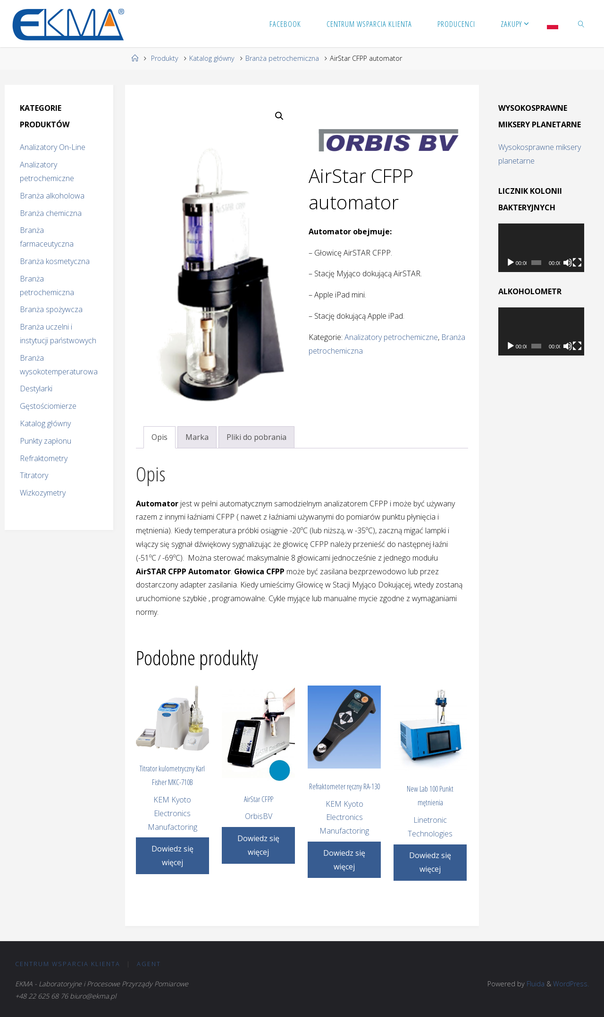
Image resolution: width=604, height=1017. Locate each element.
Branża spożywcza (51, 309)
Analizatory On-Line (52, 147)
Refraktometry (43, 458)
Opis (159, 437)
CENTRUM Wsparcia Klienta (67, 963)
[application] (541, 247)
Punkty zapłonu (45, 441)
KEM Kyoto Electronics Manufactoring (172, 813)
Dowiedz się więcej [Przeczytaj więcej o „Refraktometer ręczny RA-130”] (344, 860)
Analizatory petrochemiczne (391, 337)
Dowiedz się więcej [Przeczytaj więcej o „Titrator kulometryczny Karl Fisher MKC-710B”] (172, 855)
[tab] (159, 437)
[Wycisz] (567, 262)
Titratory (34, 475)
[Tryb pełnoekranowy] (577, 262)
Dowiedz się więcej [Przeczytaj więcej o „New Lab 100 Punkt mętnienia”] (430, 862)
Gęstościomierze (48, 406)
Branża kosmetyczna (55, 261)
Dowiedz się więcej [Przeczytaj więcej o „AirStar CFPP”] (258, 845)
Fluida (534, 983)
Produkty (164, 58)
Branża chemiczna (51, 213)
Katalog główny (212, 58)
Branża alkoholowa (52, 195)
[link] (581, 23)
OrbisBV (258, 816)
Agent (149, 963)
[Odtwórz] (510, 262)
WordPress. (571, 983)
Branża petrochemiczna (282, 58)
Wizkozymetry (43, 493)
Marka (197, 437)
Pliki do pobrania (256, 437)
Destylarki (36, 388)
